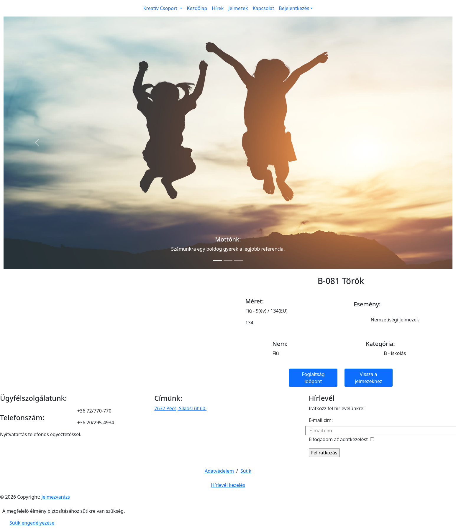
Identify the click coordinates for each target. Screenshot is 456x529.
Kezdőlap (197, 8)
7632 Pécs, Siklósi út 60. (180, 408)
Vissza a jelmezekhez (368, 378)
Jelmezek (238, 8)
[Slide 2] (228, 260)
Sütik (245, 471)
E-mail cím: (321, 420)
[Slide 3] (238, 260)
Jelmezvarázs (55, 497)
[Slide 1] (217, 260)
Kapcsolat (263, 8)
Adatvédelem (219, 471)
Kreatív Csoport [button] (161, 8)
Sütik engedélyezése (31, 523)
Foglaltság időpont (313, 378)
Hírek (218, 8)
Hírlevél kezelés (228, 485)
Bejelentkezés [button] (294, 8)
